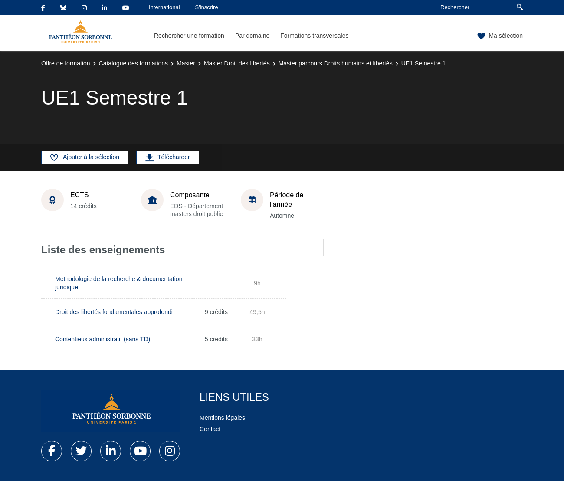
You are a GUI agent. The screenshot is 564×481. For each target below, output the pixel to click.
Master (186, 63)
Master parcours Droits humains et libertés (336, 63)
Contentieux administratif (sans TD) (102, 339)
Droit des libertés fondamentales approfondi (114, 311)
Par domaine (252, 35)
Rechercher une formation (189, 35)
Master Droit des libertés (237, 63)
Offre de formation (65, 63)
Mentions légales (222, 417)
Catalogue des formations (133, 63)
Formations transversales (314, 35)
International (164, 7)
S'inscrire (206, 7)
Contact (210, 428)
